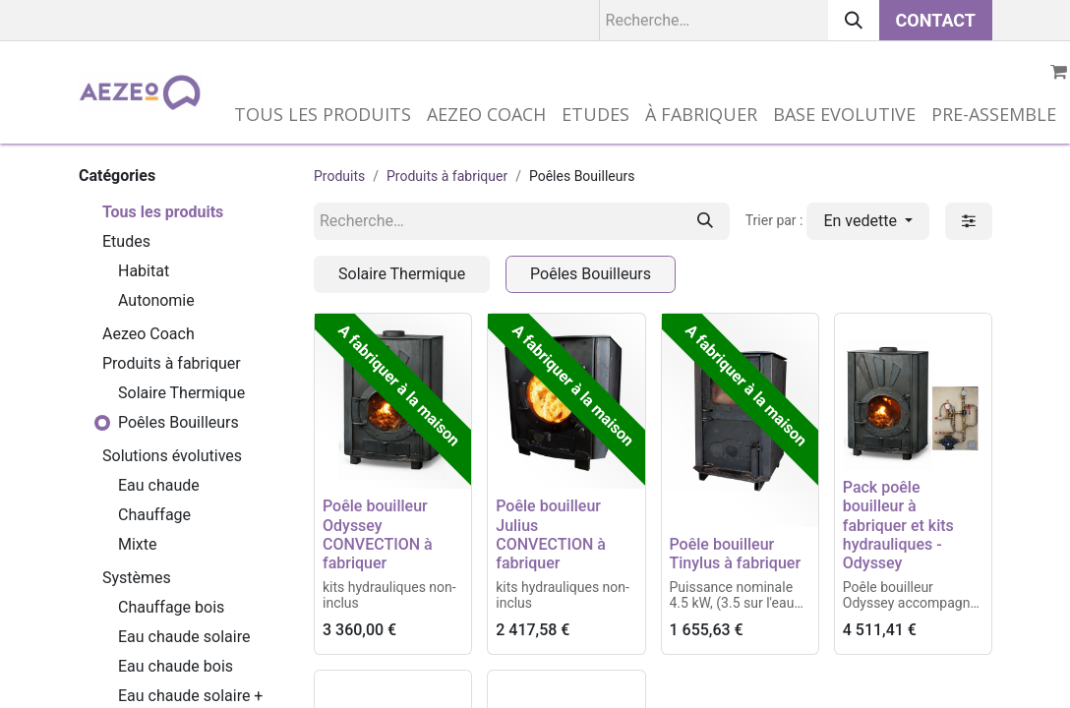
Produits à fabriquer (171, 363)
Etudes (126, 241)
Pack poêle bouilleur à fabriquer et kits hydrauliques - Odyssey (898, 525)
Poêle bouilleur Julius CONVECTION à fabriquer (551, 534)
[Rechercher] (853, 20)
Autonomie (156, 300)
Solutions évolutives (172, 455)
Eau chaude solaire (184, 636)
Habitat (143, 271)
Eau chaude (159, 485)
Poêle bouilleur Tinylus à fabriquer (736, 553)
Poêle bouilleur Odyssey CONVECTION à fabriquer (378, 534)
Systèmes (136, 577)
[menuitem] (322, 114)
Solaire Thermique (181, 393)
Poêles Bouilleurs (178, 422)
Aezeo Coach (148, 333)
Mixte (137, 544)
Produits (339, 176)
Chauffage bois (171, 607)
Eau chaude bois (175, 666)
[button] (867, 221)
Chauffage (154, 514)
